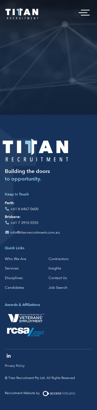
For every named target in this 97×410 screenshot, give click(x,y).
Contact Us (57, 277)
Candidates (14, 287)
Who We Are (15, 258)
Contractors (58, 258)
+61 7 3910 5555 (24, 222)
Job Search (57, 287)
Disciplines (14, 277)
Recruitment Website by (42, 393)
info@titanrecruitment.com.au (35, 232)
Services (12, 268)
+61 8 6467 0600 (24, 209)
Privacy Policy (15, 366)
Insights (54, 268)
